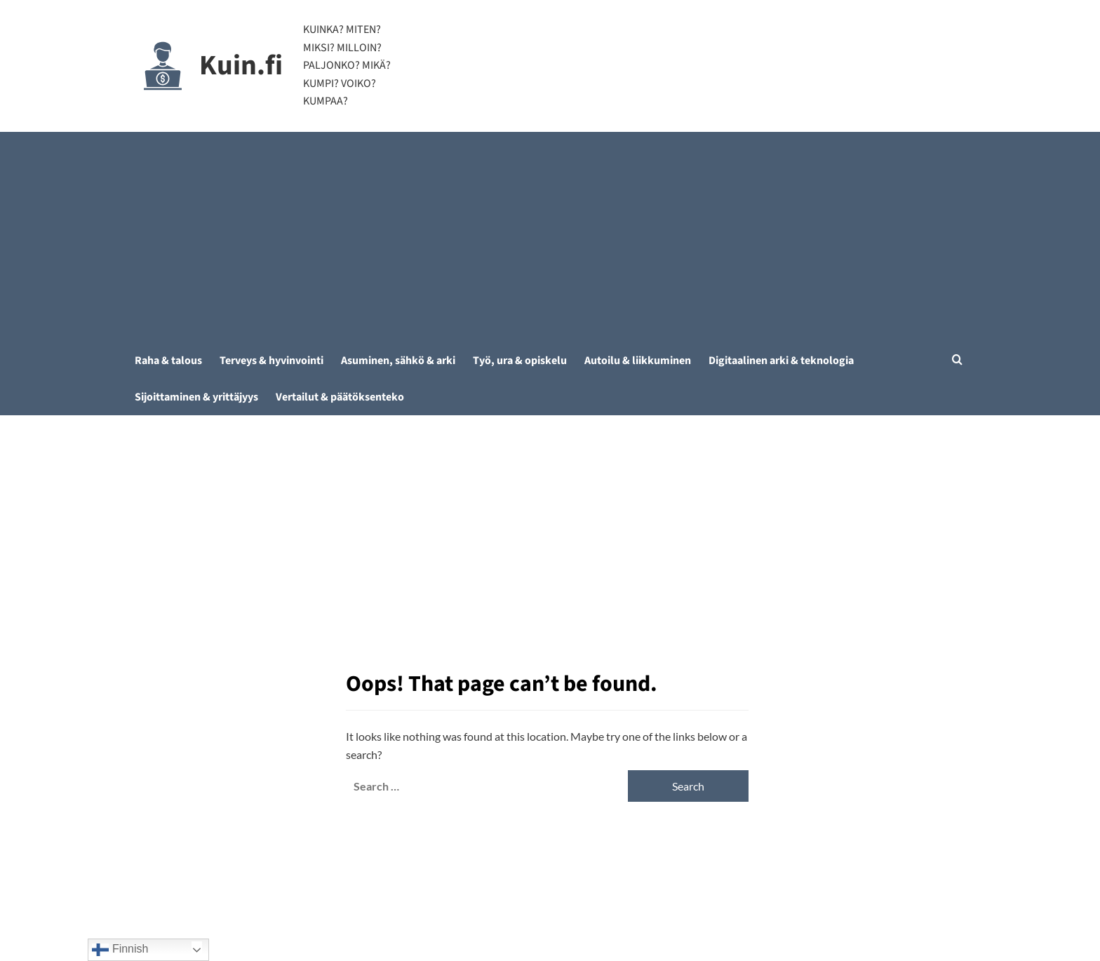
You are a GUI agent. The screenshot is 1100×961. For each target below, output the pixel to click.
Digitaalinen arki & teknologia (781, 360)
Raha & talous (168, 360)
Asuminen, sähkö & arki (398, 360)
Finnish (120, 949)
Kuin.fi (241, 66)
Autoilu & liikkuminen (637, 360)
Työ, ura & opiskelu (520, 360)
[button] (957, 359)
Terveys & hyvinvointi (271, 360)
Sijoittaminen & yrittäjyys (196, 397)
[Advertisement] (550, 237)
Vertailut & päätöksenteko (340, 397)
